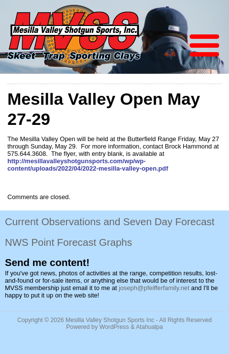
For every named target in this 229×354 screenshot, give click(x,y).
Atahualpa (149, 327)
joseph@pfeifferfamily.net (154, 288)
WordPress (114, 327)
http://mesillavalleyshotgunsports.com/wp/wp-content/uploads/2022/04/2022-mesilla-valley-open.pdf (87, 164)
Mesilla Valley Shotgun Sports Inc (109, 320)
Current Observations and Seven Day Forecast (110, 221)
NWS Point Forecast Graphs (68, 242)
